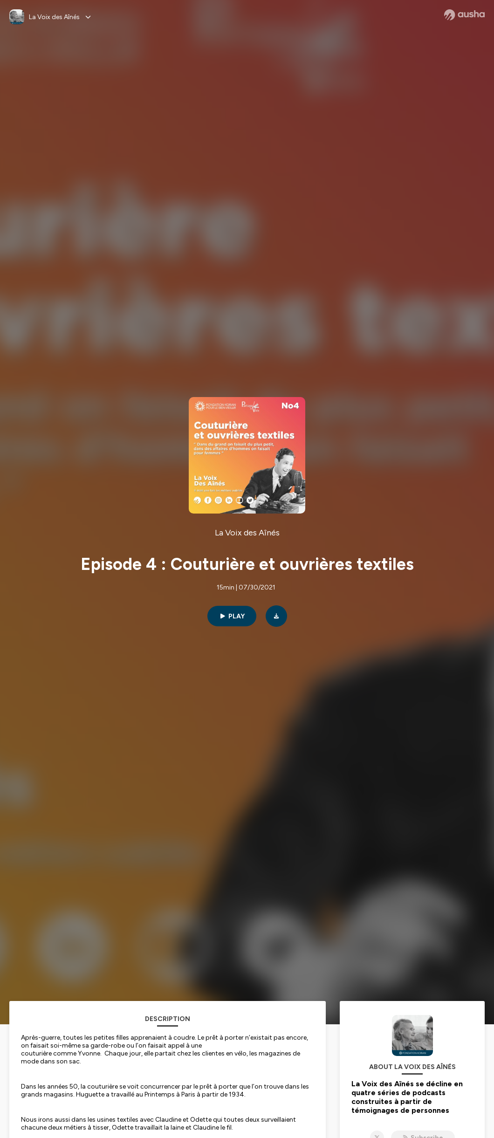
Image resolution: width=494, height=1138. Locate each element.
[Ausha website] (464, 15)
